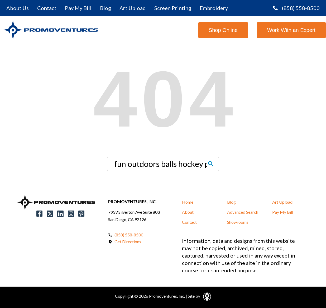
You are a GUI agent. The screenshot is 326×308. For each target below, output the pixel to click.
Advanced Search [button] (242, 211)
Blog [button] (231, 201)
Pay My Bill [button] (282, 211)
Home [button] (187, 201)
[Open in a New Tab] (206, 295)
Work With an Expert (291, 30)
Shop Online (223, 30)
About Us (17, 8)
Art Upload (132, 8)
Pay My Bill (78, 8)
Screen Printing (172, 8)
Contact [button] (189, 222)
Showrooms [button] (237, 222)
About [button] (188, 211)
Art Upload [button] (282, 201)
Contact (46, 8)
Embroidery (214, 8)
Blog (105, 8)
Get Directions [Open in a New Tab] (127, 241)
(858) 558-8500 (296, 8)
